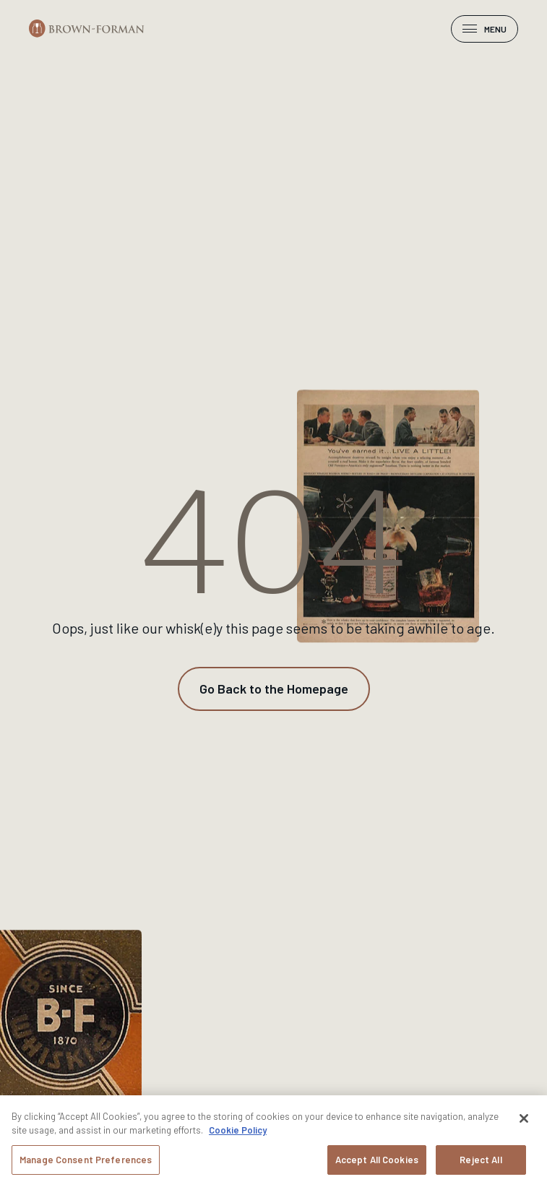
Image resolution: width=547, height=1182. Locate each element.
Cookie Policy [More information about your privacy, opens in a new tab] (238, 1134)
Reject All (480, 1164)
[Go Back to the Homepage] (274, 689)
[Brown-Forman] (87, 29)
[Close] (524, 1123)
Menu (484, 29)
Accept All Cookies (376, 1164)
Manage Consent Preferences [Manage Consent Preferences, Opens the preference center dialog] (86, 1164)
